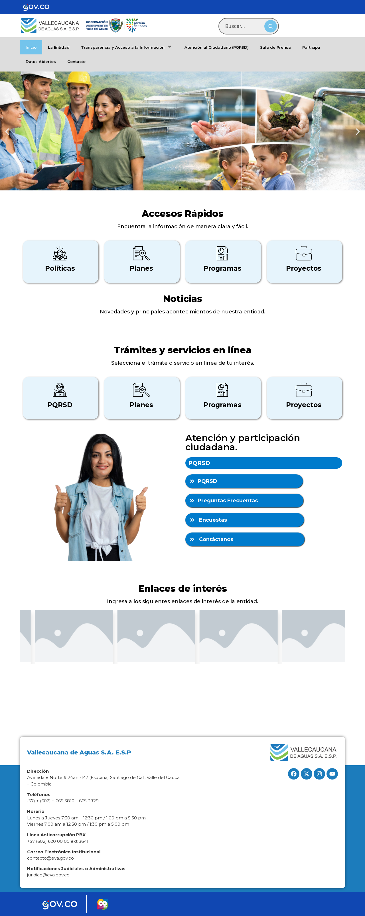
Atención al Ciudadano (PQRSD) (216, 47)
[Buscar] (270, 26)
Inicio (31, 47)
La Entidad (59, 47)
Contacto (76, 61)
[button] (7, 131)
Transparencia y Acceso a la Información (127, 47)
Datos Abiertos (41, 61)
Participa (311, 47)
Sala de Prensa (275, 47)
